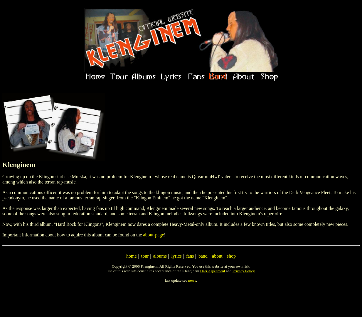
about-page (153, 234)
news (192, 280)
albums (160, 255)
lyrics (176, 255)
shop (231, 255)
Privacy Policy (244, 271)
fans (190, 255)
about (217, 255)
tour (145, 255)
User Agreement (212, 271)
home (131, 255)
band (203, 255)
